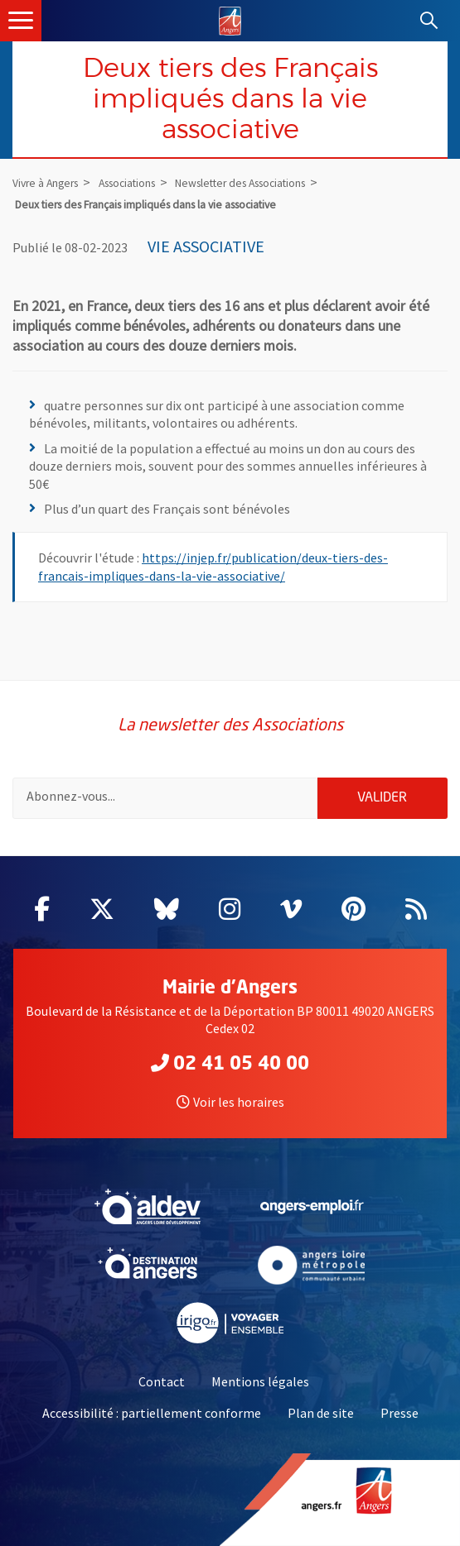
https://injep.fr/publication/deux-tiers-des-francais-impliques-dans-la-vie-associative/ (213, 566)
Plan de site (321, 1413)
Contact (161, 1381)
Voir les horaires (230, 1102)
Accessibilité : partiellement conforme (151, 1413)
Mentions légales (260, 1381)
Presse (399, 1413)
